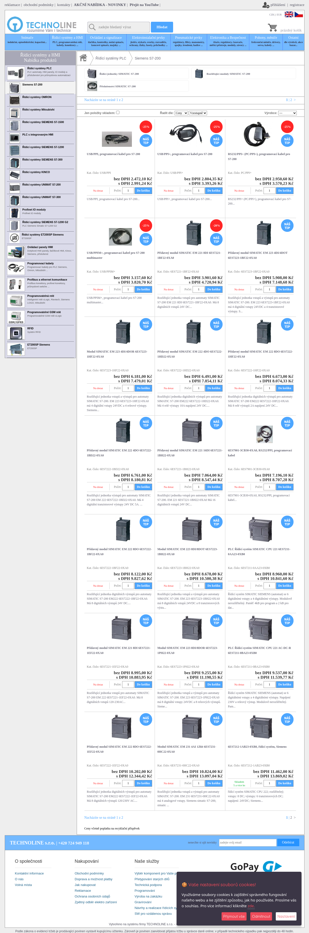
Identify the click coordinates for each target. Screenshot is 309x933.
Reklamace (83, 890)
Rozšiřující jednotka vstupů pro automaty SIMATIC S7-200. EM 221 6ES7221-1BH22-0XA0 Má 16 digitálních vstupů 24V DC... (188, 500)
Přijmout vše (234, 916)
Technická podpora (148, 885)
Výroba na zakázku (148, 896)
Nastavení (286, 916)
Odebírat (288, 842)
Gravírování (143, 902)
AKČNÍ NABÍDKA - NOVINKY (100, 5)
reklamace (12, 5)
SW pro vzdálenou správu (153, 913)
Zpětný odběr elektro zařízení (96, 902)
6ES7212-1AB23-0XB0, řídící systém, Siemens (257, 746)
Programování (145, 890)
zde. (251, 905)
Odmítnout (261, 916)
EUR (279, 14)
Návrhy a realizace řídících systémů (160, 908)
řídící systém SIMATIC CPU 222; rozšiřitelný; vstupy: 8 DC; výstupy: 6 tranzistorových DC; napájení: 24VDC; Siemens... (256, 796)
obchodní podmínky (38, 5)
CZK (271, 14)
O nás (19, 879)
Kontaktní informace (29, 873)
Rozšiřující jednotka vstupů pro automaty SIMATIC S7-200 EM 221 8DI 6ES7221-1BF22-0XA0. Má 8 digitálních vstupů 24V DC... (188, 302)
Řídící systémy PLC (111, 58)
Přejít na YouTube (144, 5)
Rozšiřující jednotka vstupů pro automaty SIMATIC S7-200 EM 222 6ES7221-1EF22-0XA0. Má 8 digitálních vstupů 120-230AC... (118, 697)
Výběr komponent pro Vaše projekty (160, 873)
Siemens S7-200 (148, 58)
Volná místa (23, 885)
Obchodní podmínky (89, 873)
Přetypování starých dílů (152, 879)
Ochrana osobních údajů (92, 896)
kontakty (63, 5)
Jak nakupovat (85, 885)
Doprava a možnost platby (93, 879)
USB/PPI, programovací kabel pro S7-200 (113, 154)
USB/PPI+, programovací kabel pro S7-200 (184, 154)
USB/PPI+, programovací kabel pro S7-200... (184, 199)
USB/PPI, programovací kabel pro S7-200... (113, 199)
